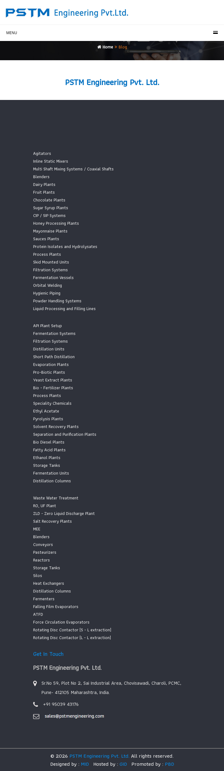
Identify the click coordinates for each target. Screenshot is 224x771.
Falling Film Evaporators (55, 606)
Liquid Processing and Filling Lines (64, 308)
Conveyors (43, 544)
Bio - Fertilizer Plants (53, 387)
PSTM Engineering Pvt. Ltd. (99, 755)
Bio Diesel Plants (48, 442)
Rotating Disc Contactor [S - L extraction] (72, 629)
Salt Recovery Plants (52, 521)
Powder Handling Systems (57, 300)
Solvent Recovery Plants (56, 426)
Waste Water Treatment (55, 497)
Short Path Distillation (54, 356)
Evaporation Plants (51, 364)
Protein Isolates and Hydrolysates (65, 246)
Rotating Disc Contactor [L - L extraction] (72, 637)
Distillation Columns (52, 480)
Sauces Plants (46, 238)
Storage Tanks (46, 465)
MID (84, 764)
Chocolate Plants (49, 199)
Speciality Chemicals (52, 403)
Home (105, 46)
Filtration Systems (50, 269)
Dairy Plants (44, 184)
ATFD (38, 614)
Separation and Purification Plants (64, 434)
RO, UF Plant (44, 505)
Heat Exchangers (48, 583)
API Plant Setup (47, 325)
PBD (169, 764)
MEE (36, 528)
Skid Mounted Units (51, 262)
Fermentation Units (51, 473)
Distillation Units (48, 348)
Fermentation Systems (54, 333)
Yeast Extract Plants (52, 379)
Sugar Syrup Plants (50, 207)
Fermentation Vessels (53, 277)
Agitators (42, 153)
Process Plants (47, 254)
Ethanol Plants (46, 457)
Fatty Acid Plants (49, 449)
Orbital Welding (47, 285)
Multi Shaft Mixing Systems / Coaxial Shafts (73, 168)
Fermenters (44, 598)
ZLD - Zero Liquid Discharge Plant (64, 513)
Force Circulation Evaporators (61, 622)
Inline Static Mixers (50, 161)
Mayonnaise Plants (50, 231)
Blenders (41, 176)
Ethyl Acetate (46, 411)
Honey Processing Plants (56, 223)
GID (122, 764)
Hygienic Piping (46, 293)
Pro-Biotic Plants (49, 372)
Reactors (41, 560)
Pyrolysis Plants (48, 418)
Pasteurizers (44, 552)
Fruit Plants (44, 192)
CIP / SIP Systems (49, 215)
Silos (37, 575)
